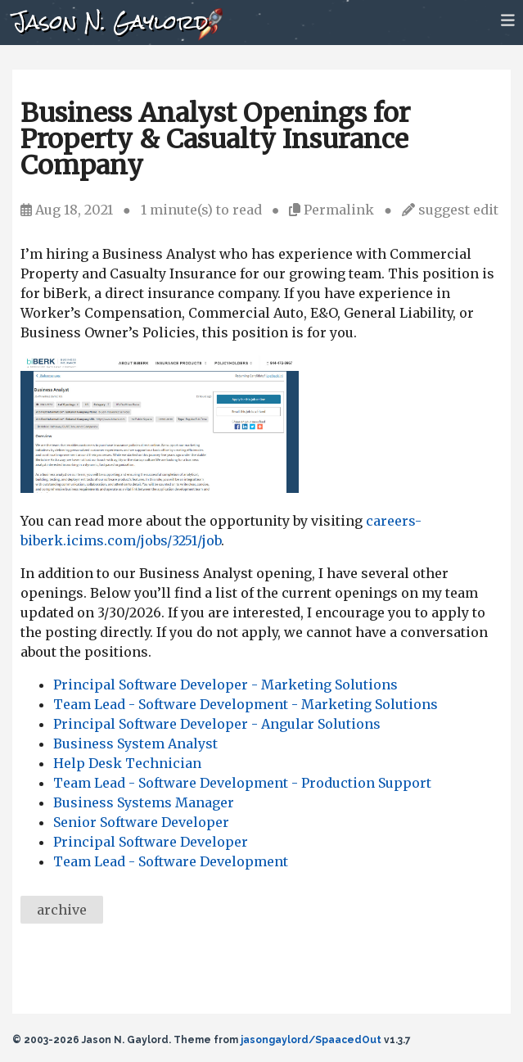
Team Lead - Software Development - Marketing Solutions (245, 704)
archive (62, 910)
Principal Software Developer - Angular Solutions (217, 724)
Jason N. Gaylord (110, 21)
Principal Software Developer (150, 842)
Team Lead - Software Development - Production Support (242, 783)
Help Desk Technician (127, 763)
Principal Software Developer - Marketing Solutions (225, 684)
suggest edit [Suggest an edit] (458, 209)
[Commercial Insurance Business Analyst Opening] (159, 488)
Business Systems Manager (143, 802)
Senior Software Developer (141, 822)
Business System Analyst (135, 743)
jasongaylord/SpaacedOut (311, 1040)
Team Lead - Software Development (170, 861)
